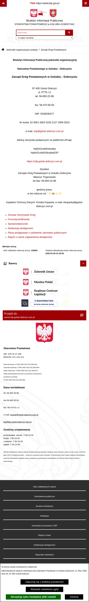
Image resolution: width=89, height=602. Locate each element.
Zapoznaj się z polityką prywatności (44, 582)
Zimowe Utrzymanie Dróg (21, 215)
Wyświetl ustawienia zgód (44, 589)
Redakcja (44, 516)
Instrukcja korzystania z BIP (44, 525)
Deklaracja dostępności (20, 228)
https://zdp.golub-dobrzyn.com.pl (44, 161)
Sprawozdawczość (18, 223)
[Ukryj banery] (83, 263)
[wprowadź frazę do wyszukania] (41, 33)
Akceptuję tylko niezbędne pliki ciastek (33, 597)
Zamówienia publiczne (44, 496)
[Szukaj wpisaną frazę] (69, 33)
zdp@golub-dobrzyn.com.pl (48, 131)
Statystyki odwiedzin (44, 554)
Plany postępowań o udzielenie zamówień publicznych (37, 232)
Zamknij (74, 597)
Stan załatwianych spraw (44, 486)
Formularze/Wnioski (18, 219)
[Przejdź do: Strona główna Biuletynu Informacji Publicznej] (2, 50)
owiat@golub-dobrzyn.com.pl (24, 415)
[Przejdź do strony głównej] (44, 18)
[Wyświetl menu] (85, 3)
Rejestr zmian (44, 535)
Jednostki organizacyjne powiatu (22, 50)
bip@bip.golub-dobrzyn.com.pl (18, 422)
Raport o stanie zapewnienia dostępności (30, 237)
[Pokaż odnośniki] (3, 3)
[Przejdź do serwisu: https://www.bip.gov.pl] (44, 3)
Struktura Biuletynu (44, 506)
